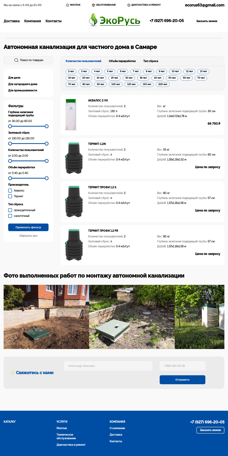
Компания (32, 21)
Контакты (53, 21)
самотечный (21, 215)
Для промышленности (22, 90)
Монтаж (62, 428)
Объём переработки (122, 61)
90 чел (100, 84)
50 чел (172, 78)
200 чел (162, 84)
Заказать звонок (206, 21)
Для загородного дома (22, 84)
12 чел (189, 71)
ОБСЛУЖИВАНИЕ (104, 5)
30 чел (128, 78)
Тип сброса (150, 61)
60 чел (186, 78)
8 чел (148, 71)
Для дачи (14, 77)
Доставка (12, 21)
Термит (18, 196)
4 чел (97, 71)
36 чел (143, 78)
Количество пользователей (83, 61)
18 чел (71, 78)
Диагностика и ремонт (71, 444)
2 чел (71, 71)
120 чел (131, 84)
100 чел (115, 84)
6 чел (123, 71)
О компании (117, 428)
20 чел (85, 78)
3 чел (84, 71)
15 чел (203, 71)
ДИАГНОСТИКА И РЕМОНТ (144, 5)
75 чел (71, 84)
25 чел (114, 78)
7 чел (136, 71)
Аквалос (19, 190)
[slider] (10, 126)
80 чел (86, 84)
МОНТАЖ (73, 5)
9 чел (161, 71)
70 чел (201, 78)
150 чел (147, 84)
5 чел (110, 71)
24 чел (100, 78)
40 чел (157, 78)
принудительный (24, 210)
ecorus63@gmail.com (204, 5)
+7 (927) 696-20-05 (167, 21)
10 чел (175, 71)
